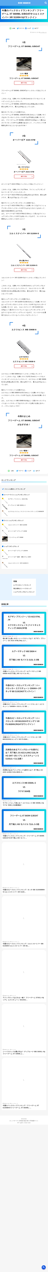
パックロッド (43, 32)
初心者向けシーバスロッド (22, 588)
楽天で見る (24, 83)
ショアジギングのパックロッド (24, 592)
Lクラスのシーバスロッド (22, 585)
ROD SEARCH (24, 3)
